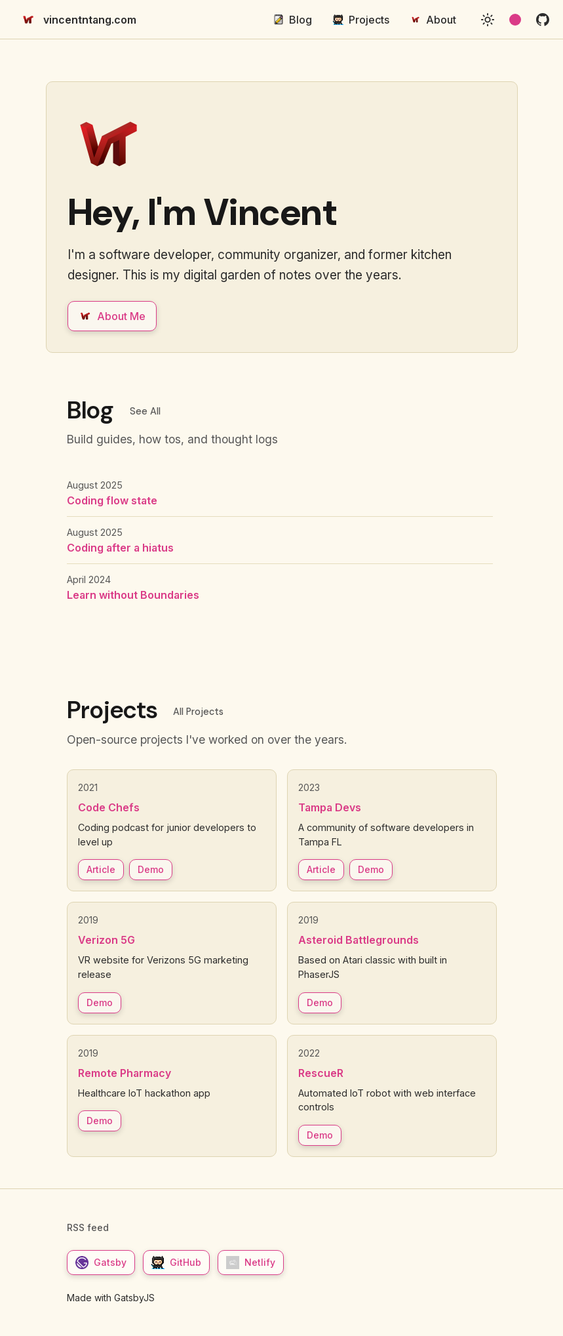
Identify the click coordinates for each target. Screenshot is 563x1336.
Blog (292, 19)
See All (145, 411)
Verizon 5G (106, 939)
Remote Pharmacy (124, 1073)
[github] (543, 20)
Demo (151, 869)
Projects (361, 19)
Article (101, 869)
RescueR (320, 1073)
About (433, 19)
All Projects (198, 712)
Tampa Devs (329, 807)
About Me (112, 316)
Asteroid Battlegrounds (358, 939)
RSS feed (88, 1227)
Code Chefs (109, 807)
